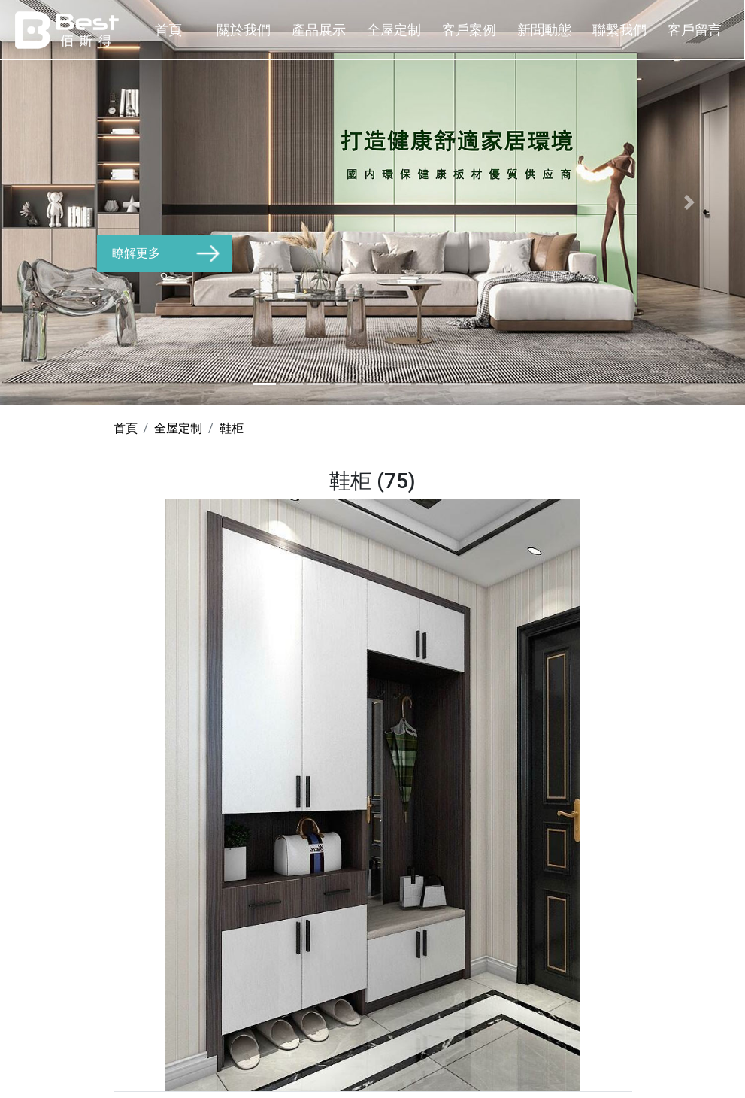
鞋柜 (232, 428)
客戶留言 (695, 30)
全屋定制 (394, 30)
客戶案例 (469, 30)
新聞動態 (544, 30)
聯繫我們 (619, 30)
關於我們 (244, 30)
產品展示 (319, 30)
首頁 (168, 30)
